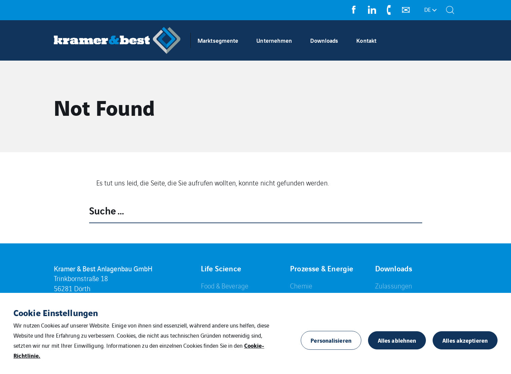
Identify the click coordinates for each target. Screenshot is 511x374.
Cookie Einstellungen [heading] (55, 312)
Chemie (301, 285)
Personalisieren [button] (331, 340)
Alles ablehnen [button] (397, 340)
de (427, 9)
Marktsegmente (217, 40)
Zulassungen (393, 285)
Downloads (324, 40)
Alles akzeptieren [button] (465, 340)
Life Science (221, 268)
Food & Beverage (225, 285)
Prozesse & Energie (321, 268)
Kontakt (366, 40)
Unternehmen (274, 40)
